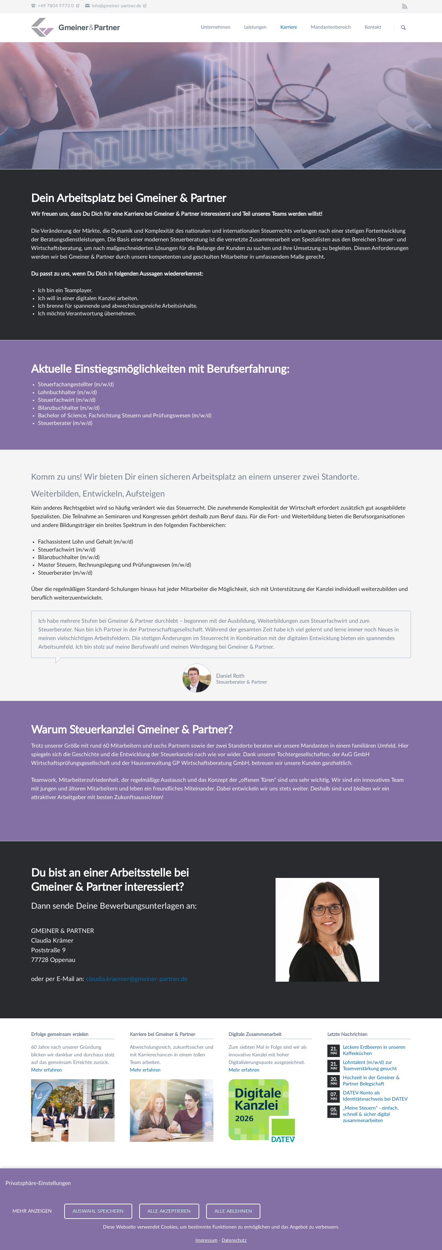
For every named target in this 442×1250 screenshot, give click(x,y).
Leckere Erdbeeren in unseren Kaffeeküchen (374, 1050)
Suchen (403, 28)
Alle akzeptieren (169, 1211)
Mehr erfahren (46, 1070)
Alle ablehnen (233, 1211)
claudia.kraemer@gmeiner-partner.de (137, 979)
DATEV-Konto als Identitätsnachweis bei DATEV (375, 1096)
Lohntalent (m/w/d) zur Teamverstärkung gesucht (370, 1065)
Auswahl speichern (98, 1211)
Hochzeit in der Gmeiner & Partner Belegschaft (371, 1080)
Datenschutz (234, 1240)
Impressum (206, 1240)
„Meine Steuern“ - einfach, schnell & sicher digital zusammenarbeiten (370, 1114)
